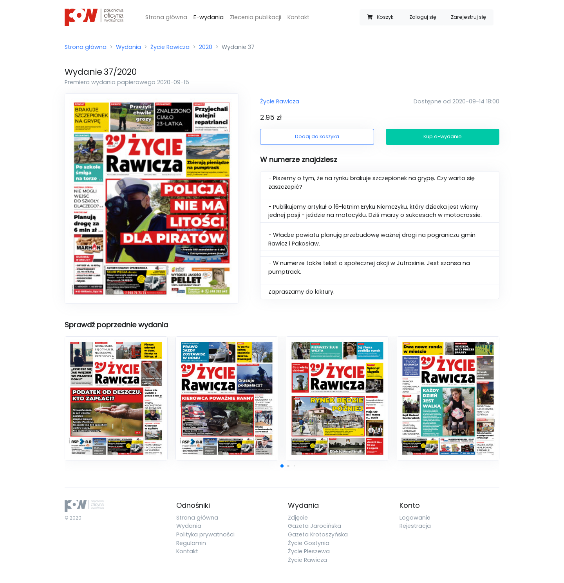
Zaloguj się (422, 17)
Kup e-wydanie (442, 136)
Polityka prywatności (205, 534)
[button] (282, 465)
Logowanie (415, 518)
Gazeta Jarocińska (314, 526)
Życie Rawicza (170, 47)
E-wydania (208, 17)
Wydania (128, 47)
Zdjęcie (298, 518)
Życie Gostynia (308, 543)
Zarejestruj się (468, 17)
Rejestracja (415, 526)
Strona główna (166, 17)
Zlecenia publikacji (255, 17)
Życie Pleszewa (309, 551)
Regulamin (191, 543)
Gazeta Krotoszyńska (318, 534)
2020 (205, 47)
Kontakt (298, 17)
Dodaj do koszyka (317, 136)
